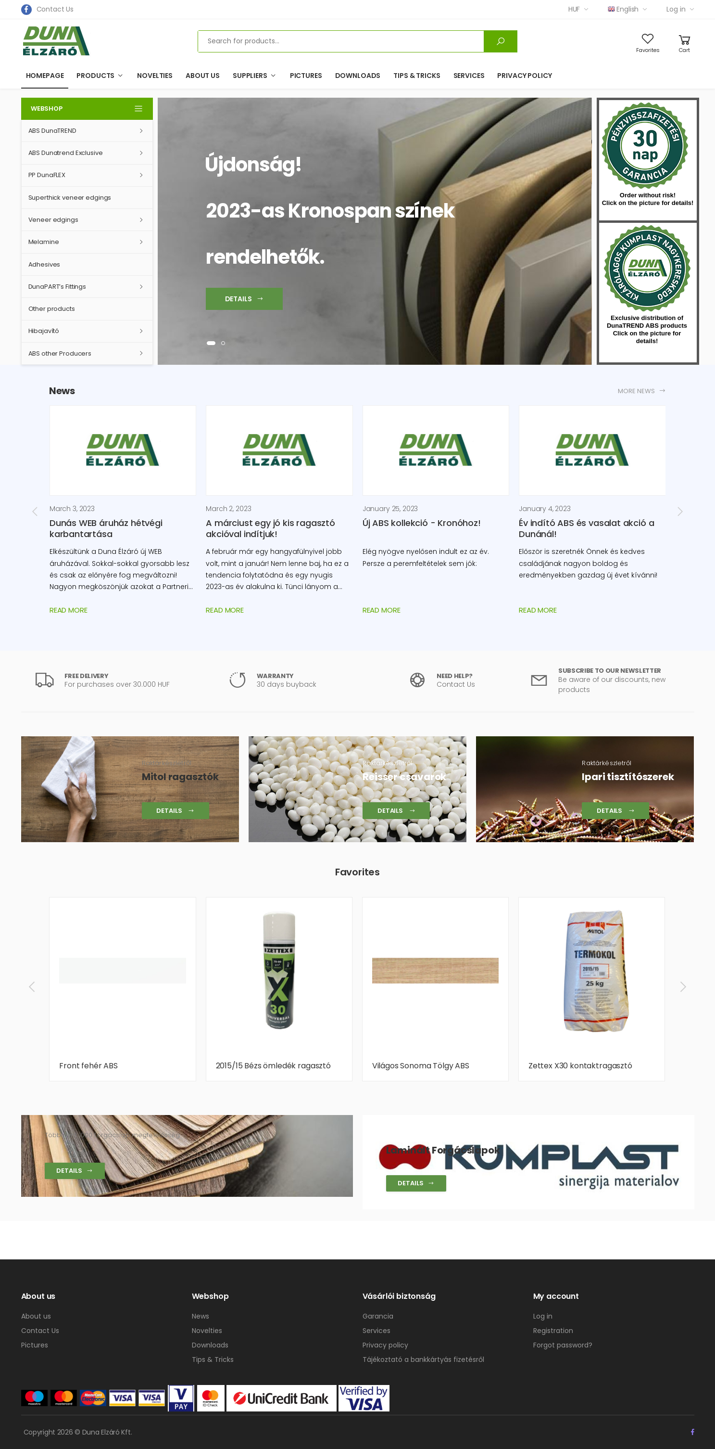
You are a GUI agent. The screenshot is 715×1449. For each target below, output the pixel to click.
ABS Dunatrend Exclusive (65, 152)
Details (74, 1170)
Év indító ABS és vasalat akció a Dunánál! (586, 528)
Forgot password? (562, 1345)
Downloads (358, 75)
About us (203, 75)
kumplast (647, 268)
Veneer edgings (53, 219)
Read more (69, 610)
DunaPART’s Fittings (57, 286)
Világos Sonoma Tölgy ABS (420, 1065)
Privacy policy (524, 75)
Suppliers (250, 75)
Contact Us (55, 9)
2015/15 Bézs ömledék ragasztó (273, 1065)
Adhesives (44, 264)
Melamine (43, 241)
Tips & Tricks (416, 75)
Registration (553, 1330)
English (623, 9)
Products (95, 75)
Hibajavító (44, 330)
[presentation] (35, 511)
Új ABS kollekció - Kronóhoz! (422, 523)
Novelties (155, 75)
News (200, 1316)
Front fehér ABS (88, 1065)
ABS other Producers (60, 353)
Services (469, 75)
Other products (51, 308)
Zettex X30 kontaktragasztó (580, 1065)
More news (642, 391)
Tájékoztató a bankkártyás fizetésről (423, 1359)
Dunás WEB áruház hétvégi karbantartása (106, 528)
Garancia (378, 1316)
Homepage (45, 75)
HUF (574, 9)
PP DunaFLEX (47, 175)
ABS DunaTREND (52, 130)
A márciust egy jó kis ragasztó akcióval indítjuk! (270, 528)
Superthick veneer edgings (70, 197)
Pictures (306, 75)
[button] (211, 343)
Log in (675, 9)
